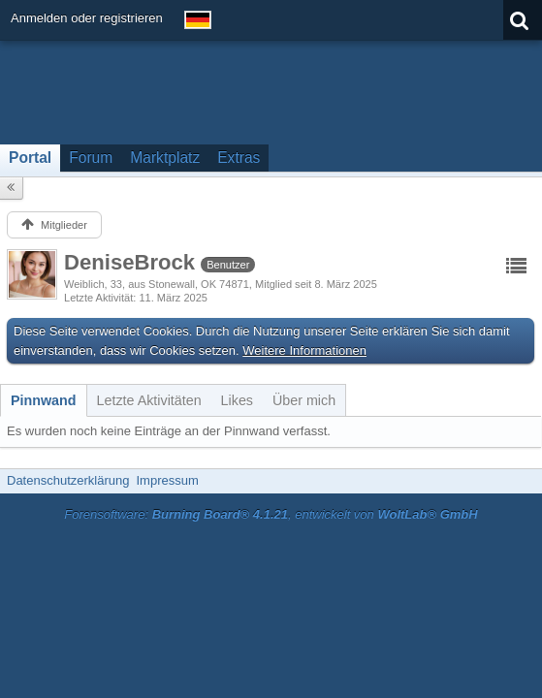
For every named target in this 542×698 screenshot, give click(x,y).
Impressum (167, 480)
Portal (30, 157)
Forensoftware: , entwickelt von (270, 514)
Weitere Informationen (304, 350)
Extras (238, 157)
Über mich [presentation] (303, 400)
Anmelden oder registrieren (87, 18)
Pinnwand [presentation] (44, 400)
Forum (90, 157)
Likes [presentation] (237, 400)
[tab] (43, 400)
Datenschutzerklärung (68, 480)
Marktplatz (165, 157)
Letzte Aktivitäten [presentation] (149, 400)
